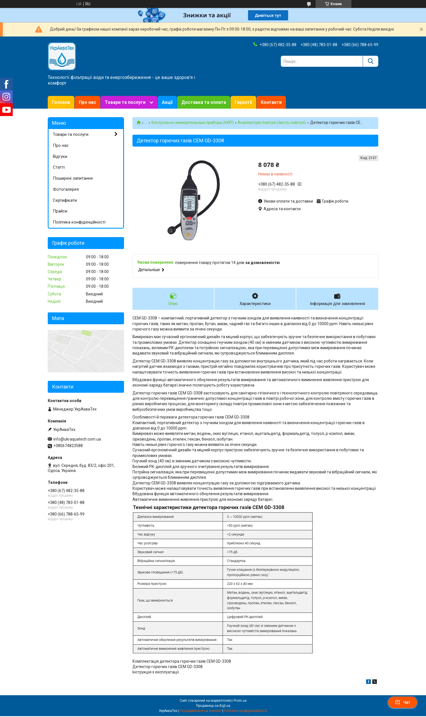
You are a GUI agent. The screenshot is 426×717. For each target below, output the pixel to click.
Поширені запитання (73, 178)
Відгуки (60, 156)
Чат (402, 702)
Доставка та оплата (203, 102)
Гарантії (243, 102)
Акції (167, 102)
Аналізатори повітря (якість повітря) (272, 122)
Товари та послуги (125, 102)
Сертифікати (65, 200)
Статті (59, 167)
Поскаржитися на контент (200, 712)
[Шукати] (370, 61)
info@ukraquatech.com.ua (77, 439)
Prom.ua (240, 701)
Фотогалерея (66, 189)
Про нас (87, 102)
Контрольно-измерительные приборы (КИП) (192, 122)
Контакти (271, 102)
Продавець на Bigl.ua (213, 707)
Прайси (60, 211)
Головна (61, 102)
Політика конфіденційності (79, 222)
